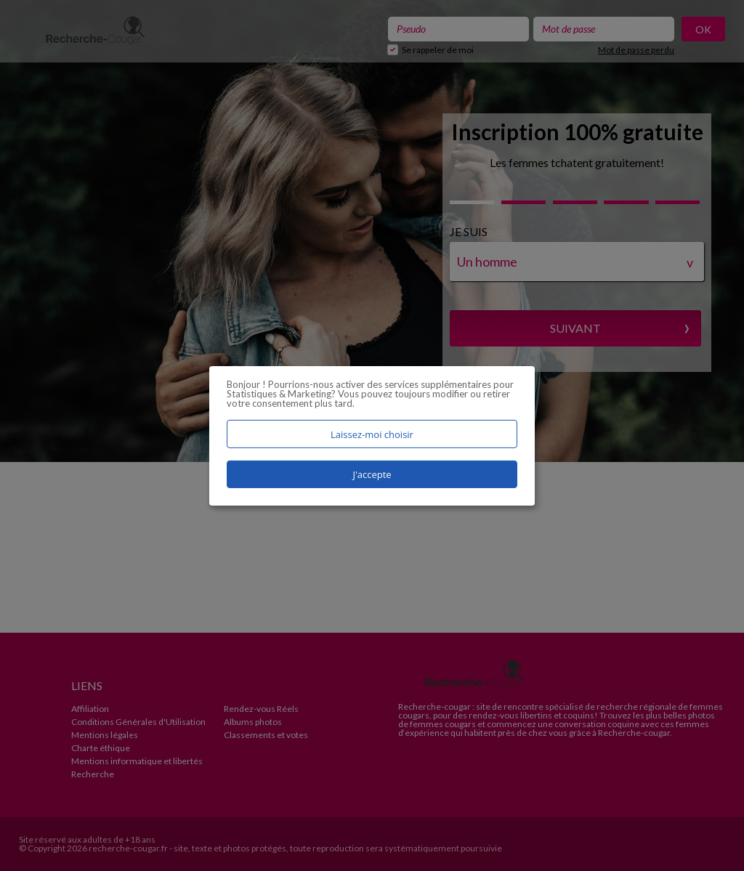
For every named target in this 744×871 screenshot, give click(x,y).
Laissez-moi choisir (372, 433)
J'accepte (371, 474)
